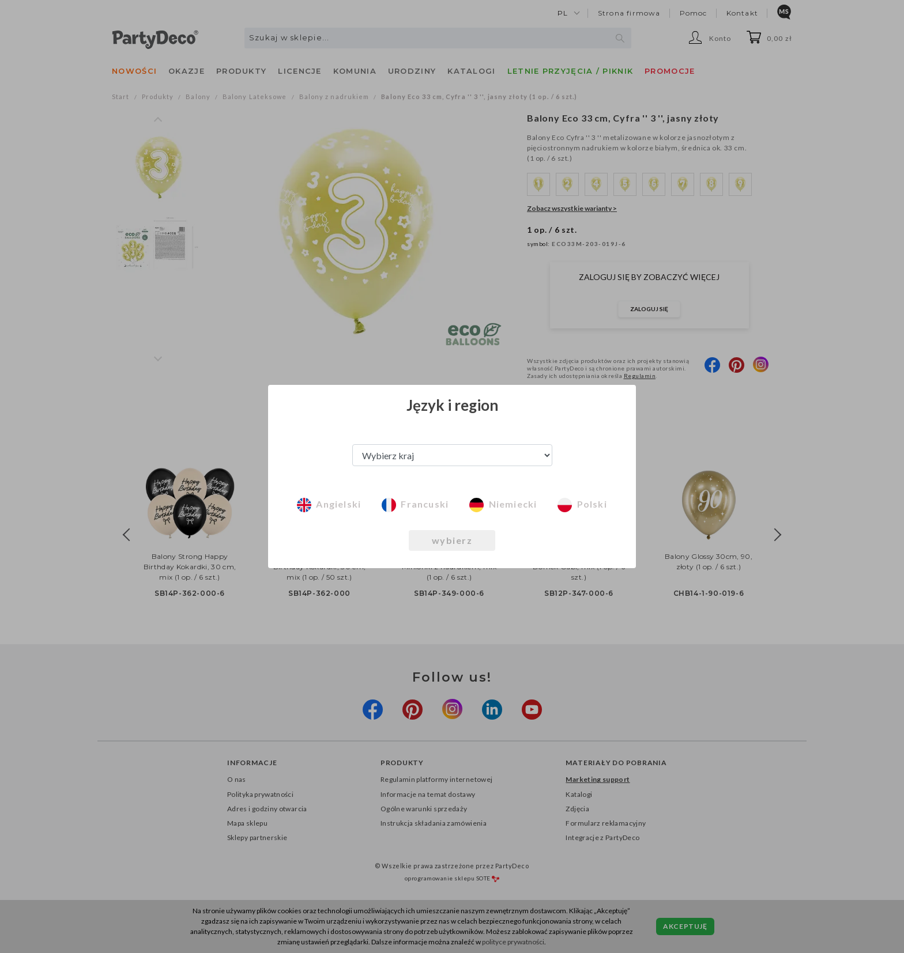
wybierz (452, 540)
